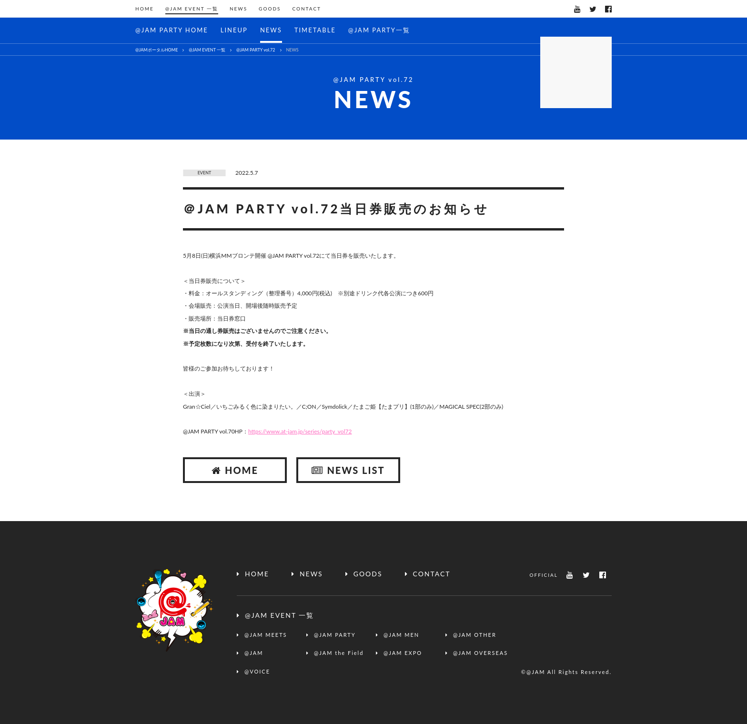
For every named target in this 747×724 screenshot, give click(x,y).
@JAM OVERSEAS (480, 653)
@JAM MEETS (265, 635)
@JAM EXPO (403, 653)
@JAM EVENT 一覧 (191, 8)
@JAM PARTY (335, 635)
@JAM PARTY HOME (171, 30)
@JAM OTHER (474, 635)
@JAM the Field (338, 653)
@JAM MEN (401, 635)
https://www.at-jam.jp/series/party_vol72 (300, 431)
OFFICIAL (543, 575)
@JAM (253, 653)
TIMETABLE (315, 30)
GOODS (270, 8)
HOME (144, 8)
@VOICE (257, 671)
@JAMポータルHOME (156, 49)
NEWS (238, 8)
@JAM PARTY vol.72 (255, 49)
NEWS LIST (348, 470)
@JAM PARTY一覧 (379, 30)
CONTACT (306, 8)
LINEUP (234, 30)
